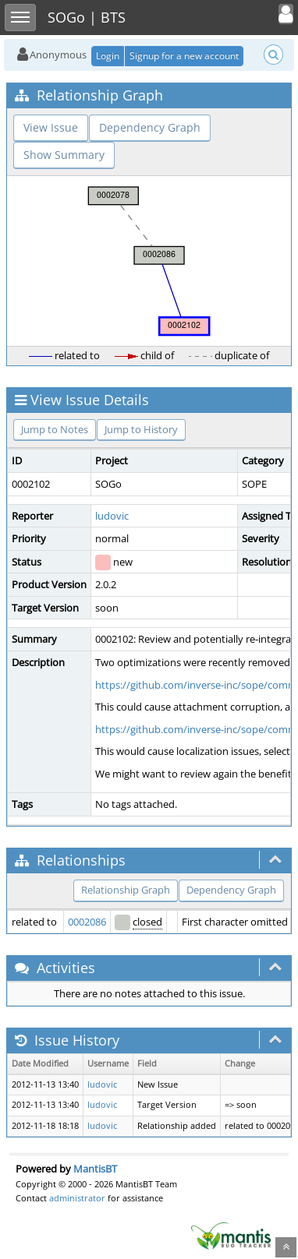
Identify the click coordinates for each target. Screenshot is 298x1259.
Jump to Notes (54, 429)
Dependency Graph (149, 127)
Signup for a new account (184, 55)
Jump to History (141, 429)
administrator (77, 1198)
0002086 (87, 922)
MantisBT (95, 1169)
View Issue (50, 127)
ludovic (112, 516)
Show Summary (64, 154)
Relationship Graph (125, 890)
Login (107, 55)
